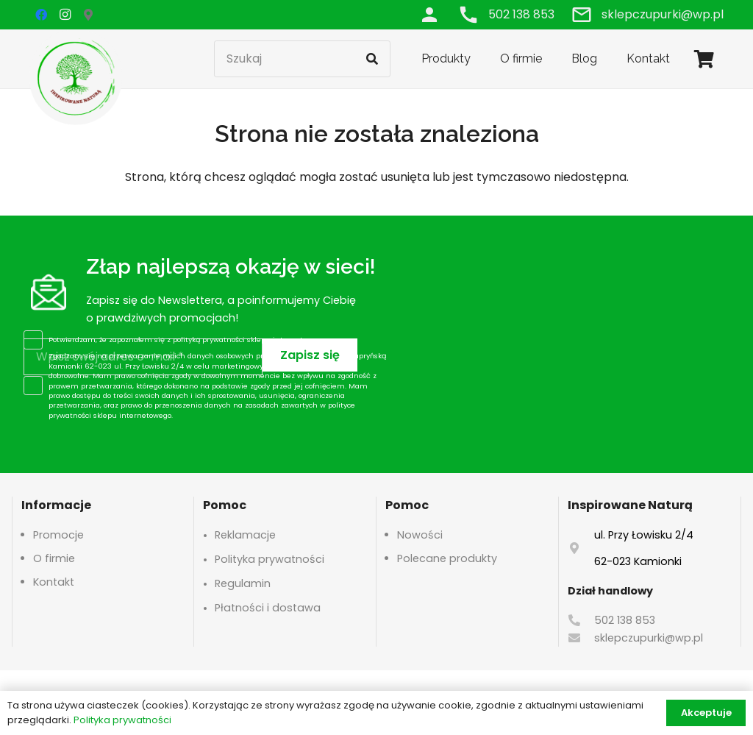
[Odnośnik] (429, 14)
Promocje (58, 535)
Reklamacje (245, 535)
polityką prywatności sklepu (222, 339)
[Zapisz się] (310, 355)
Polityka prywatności (269, 559)
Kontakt (53, 582)
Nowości (420, 535)
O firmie (54, 558)
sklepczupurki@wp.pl (648, 638)
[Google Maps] (88, 14)
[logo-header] (75, 77)
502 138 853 (624, 620)
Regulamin (243, 583)
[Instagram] (64, 14)
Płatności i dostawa (268, 607)
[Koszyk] (704, 58)
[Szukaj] (302, 58)
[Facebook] (41, 14)
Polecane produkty (447, 558)
